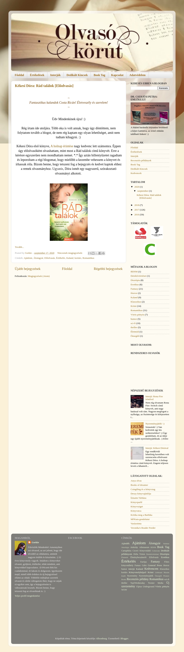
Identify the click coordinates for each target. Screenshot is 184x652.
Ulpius (139, 586)
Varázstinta (136, 523)
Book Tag (99, 75)
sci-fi (133, 323)
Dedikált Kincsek (77, 75)
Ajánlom (28, 258)
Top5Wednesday (137, 583)
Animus (166, 543)
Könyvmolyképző (137, 572)
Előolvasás (49, 258)
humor (134, 319)
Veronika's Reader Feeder (143, 527)
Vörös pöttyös (137, 314)
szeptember (143, 191)
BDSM (134, 271)
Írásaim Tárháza (138, 498)
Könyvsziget (137, 506)
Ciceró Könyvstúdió (142, 550)
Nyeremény (132, 576)
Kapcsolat (117, 75)
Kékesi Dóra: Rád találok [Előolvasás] (44, 86)
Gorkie (35, 542)
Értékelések (37, 75)
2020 (137, 186)
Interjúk (55, 75)
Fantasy (134, 288)
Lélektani (158, 572)
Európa (143, 562)
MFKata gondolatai (140, 519)
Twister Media (155, 583)
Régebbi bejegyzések (108, 269)
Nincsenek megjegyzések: (70, 253)
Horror (134, 293)
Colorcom (156, 551)
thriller (134, 327)
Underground (149, 586)
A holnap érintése (61, 146)
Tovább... (19, 247)
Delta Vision (139, 554)
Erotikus (135, 284)
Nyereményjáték (146, 576)
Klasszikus (136, 301)
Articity (134, 547)
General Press (155, 565)
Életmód (135, 331)
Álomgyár (38, 258)
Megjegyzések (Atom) (39, 276)
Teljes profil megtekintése (27, 595)
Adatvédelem (137, 75)
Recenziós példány (138, 579)
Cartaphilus (126, 550)
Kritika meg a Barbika (141, 515)
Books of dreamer (139, 485)
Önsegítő (135, 336)
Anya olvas (136, 480)
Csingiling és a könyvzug (143, 489)
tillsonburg (101, 638)
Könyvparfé (136, 502)
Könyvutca (136, 510)
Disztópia (135, 280)
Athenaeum (144, 547)
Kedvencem (151, 568)
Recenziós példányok (141, 160)
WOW (124, 590)
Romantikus (88, 258)
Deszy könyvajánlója (141, 493)
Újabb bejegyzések (27, 269)
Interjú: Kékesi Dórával (156, 448)
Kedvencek (136, 173)
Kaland (69, 258)
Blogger (124, 638)
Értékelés (60, 258)
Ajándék (125, 543)
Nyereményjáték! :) (154, 423)
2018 (137, 205)
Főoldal (19, 75)
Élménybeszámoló (138, 557)
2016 (137, 214)
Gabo (144, 565)
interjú (131, 569)
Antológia (125, 547)
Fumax (138, 565)
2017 (137, 209)
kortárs (78, 258)
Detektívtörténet (138, 276)
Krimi (133, 306)
